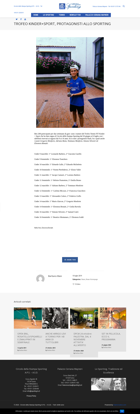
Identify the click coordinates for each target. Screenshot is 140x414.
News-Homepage (92, 279)
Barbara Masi (23, 350)
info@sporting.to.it (33, 391)
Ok (122, 411)
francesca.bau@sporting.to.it (72, 385)
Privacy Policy (31, 396)
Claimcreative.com (119, 405)
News (83, 279)
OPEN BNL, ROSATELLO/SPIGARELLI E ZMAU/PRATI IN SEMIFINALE (29, 338)
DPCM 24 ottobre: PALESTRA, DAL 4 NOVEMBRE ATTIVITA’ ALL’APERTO (83, 339)
